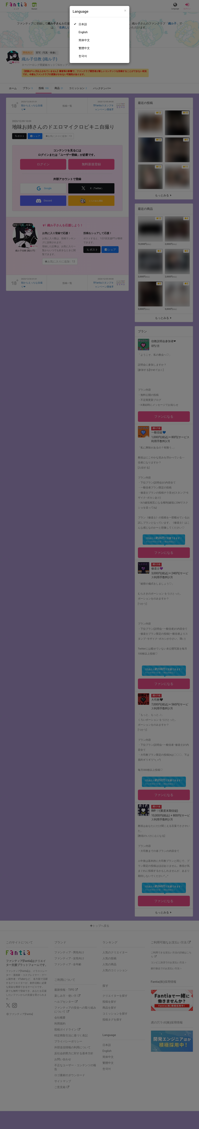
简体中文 (84, 40)
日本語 (83, 24)
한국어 (83, 56)
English (83, 32)
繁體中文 (84, 48)
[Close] (125, 11)
